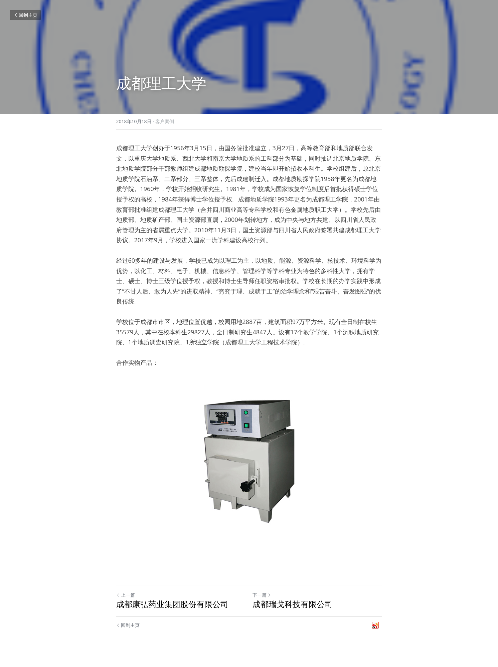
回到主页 (25, 15)
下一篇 (262, 595)
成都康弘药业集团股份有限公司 (172, 604)
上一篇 (125, 595)
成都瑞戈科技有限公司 (293, 604)
